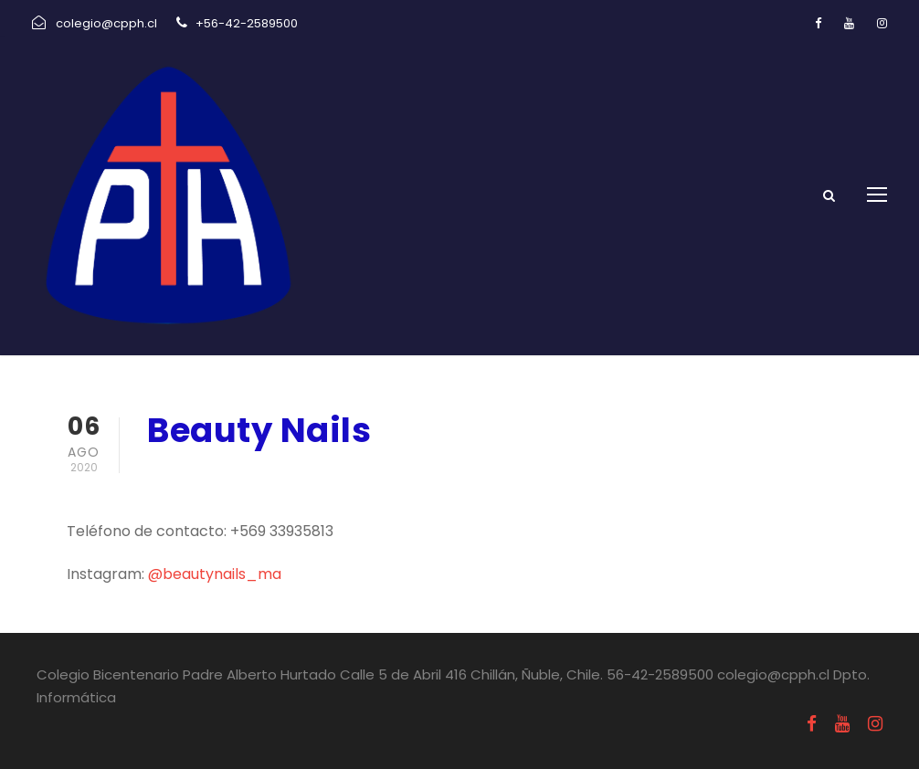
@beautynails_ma (214, 574)
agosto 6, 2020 (204, 478)
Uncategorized (348, 478)
